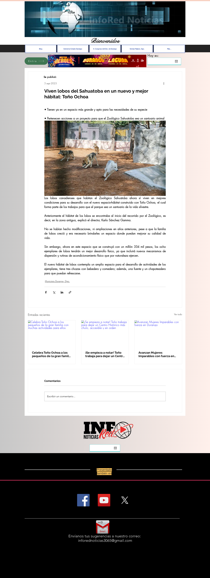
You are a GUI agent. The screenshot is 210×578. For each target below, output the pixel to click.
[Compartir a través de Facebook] (45, 292)
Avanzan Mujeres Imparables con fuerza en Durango (156, 354)
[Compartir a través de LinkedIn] (61, 292)
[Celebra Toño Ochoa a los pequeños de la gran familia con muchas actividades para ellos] (51, 333)
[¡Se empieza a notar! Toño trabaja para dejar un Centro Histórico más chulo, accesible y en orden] (105, 333)
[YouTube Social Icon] (104, 500)
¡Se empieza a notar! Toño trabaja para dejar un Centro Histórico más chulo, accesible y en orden (105, 354)
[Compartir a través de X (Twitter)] (53, 292)
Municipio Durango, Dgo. (57, 281)
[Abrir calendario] (176, 61)
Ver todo (178, 314)
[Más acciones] (164, 83)
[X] (124, 500)
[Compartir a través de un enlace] (70, 292)
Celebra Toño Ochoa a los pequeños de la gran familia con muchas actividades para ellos (51, 354)
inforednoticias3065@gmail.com (105, 540)
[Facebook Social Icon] (83, 500)
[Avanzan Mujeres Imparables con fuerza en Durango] (158, 333)
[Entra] (36, 61)
